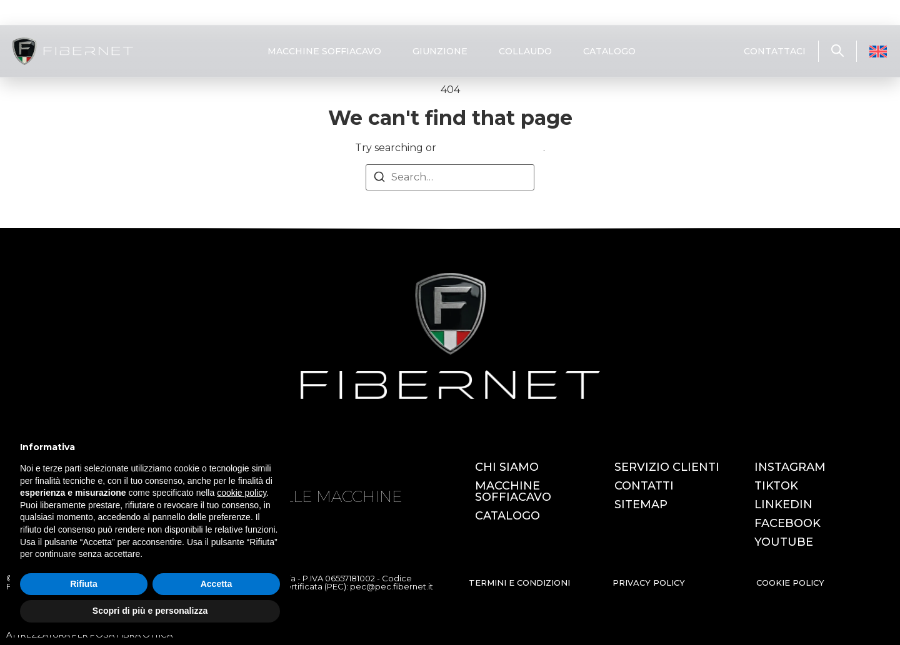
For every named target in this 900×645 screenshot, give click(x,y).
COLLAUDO (525, 51)
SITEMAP (641, 504)
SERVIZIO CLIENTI (666, 467)
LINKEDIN (783, 504)
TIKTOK (776, 486)
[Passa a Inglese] (878, 51)
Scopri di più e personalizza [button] (150, 611)
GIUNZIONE (440, 51)
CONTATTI (644, 486)
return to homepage (491, 148)
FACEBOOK (787, 523)
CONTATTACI (775, 51)
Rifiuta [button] (84, 584)
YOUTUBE (783, 542)
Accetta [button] (216, 584)
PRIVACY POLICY (648, 583)
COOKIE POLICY (790, 583)
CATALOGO (609, 51)
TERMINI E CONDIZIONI (519, 583)
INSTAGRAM (790, 467)
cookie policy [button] (241, 493)
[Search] (379, 178)
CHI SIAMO (507, 467)
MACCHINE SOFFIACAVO (324, 51)
